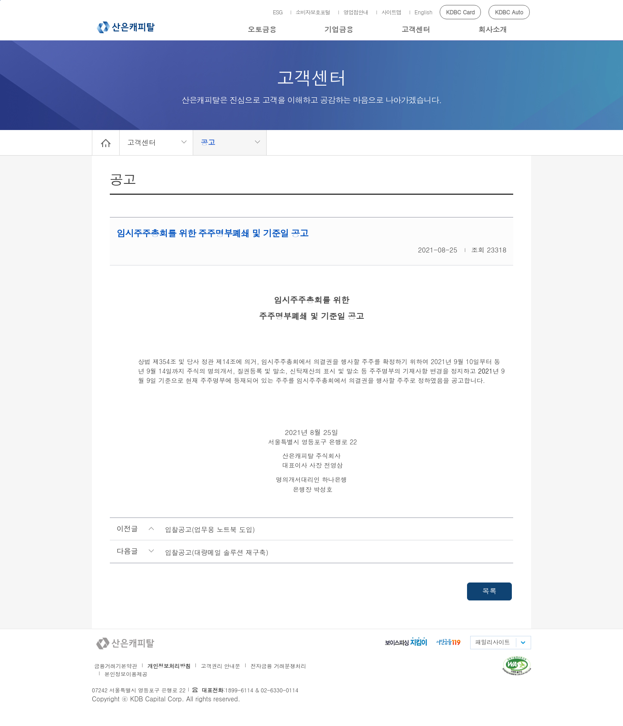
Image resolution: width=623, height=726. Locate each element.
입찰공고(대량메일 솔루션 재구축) (216, 552)
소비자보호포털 (313, 12)
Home (106, 142)
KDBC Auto (509, 12)
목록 (489, 591)
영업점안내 (355, 12)
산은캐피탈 (126, 27)
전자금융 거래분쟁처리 (278, 665)
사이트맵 (391, 12)
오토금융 (262, 29)
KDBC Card (460, 12)
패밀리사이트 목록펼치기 (522, 642)
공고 (208, 142)
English (424, 12)
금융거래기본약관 (115, 665)
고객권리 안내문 (220, 665)
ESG (277, 12)
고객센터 (416, 29)
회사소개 (492, 29)
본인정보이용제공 (125, 674)
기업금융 (338, 29)
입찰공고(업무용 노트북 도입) (210, 529)
